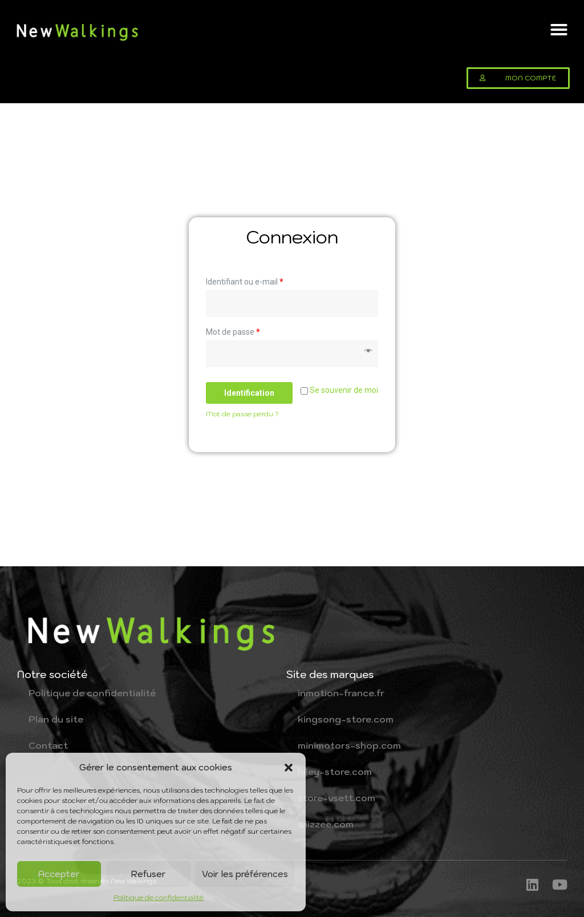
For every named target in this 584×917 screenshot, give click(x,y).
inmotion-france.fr (341, 693)
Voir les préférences (245, 874)
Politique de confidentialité (158, 897)
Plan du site (56, 719)
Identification (249, 392)
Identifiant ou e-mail (244, 281)
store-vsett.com (336, 798)
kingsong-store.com (346, 719)
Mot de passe (233, 331)
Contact (48, 745)
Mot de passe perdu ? (242, 413)
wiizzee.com (326, 824)
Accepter (58, 874)
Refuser (148, 874)
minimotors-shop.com (349, 745)
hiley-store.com (335, 771)
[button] (288, 767)
